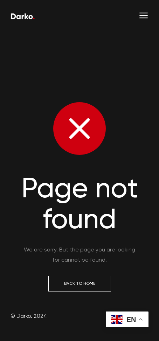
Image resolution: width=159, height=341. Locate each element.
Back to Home (79, 283)
